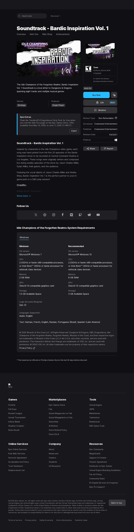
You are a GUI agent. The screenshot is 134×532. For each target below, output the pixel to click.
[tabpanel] (67, 268)
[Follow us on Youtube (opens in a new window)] (98, 215)
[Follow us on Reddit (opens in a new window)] (89, 215)
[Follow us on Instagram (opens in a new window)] (53, 215)
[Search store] (19, 16)
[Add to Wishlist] (100, 110)
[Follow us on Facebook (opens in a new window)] (62, 215)
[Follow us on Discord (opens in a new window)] (71, 215)
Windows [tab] (24, 237)
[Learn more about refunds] (116, 118)
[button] (49, 196)
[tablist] (67, 237)
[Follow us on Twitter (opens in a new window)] (36, 215)
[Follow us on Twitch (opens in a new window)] (80, 215)
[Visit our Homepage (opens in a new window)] (45, 215)
